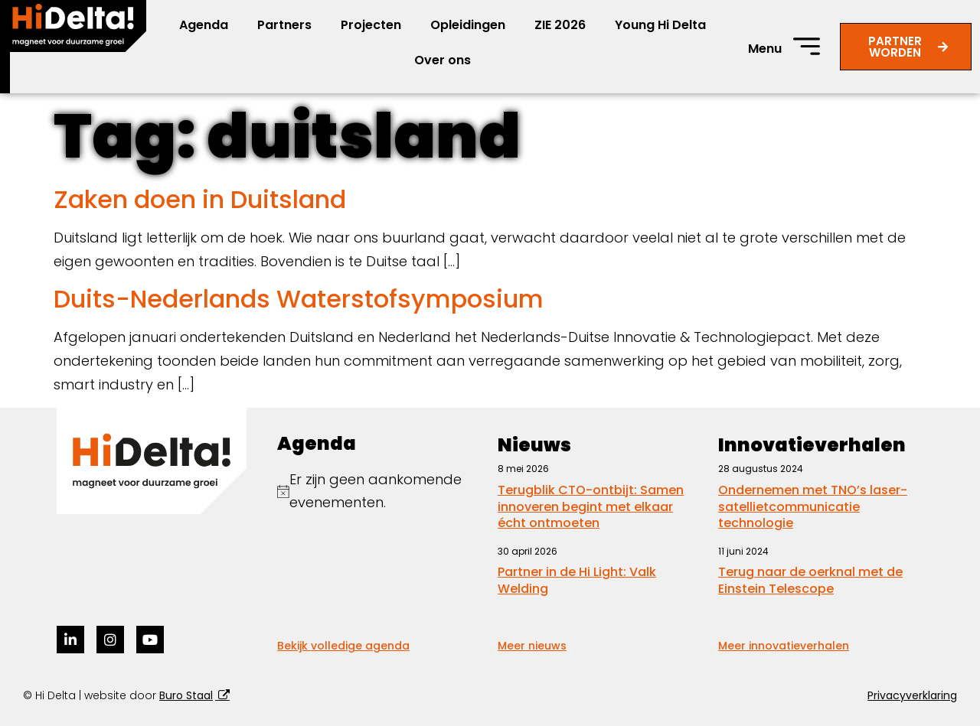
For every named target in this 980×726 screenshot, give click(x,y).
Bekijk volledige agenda (343, 645)
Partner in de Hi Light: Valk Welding (577, 580)
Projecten (371, 25)
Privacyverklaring (912, 695)
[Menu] (806, 46)
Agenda (203, 25)
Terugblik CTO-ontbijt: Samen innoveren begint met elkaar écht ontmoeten (591, 506)
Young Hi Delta (660, 25)
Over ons (442, 60)
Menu (765, 48)
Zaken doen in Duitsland (200, 199)
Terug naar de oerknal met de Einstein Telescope (810, 580)
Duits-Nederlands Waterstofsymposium (299, 299)
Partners (284, 25)
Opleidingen (467, 25)
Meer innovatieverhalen (783, 645)
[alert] (379, 491)
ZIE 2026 (560, 25)
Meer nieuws (532, 645)
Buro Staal (186, 695)
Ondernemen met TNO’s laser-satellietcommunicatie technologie (812, 506)
